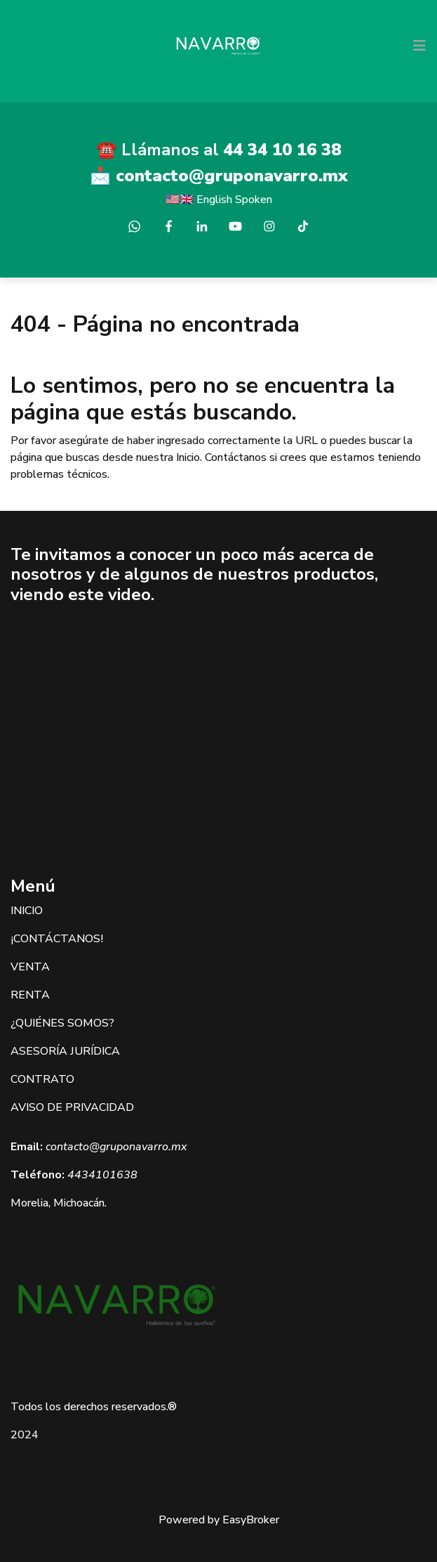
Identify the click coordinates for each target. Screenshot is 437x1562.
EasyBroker (250, 1520)
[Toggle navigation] (419, 45)
